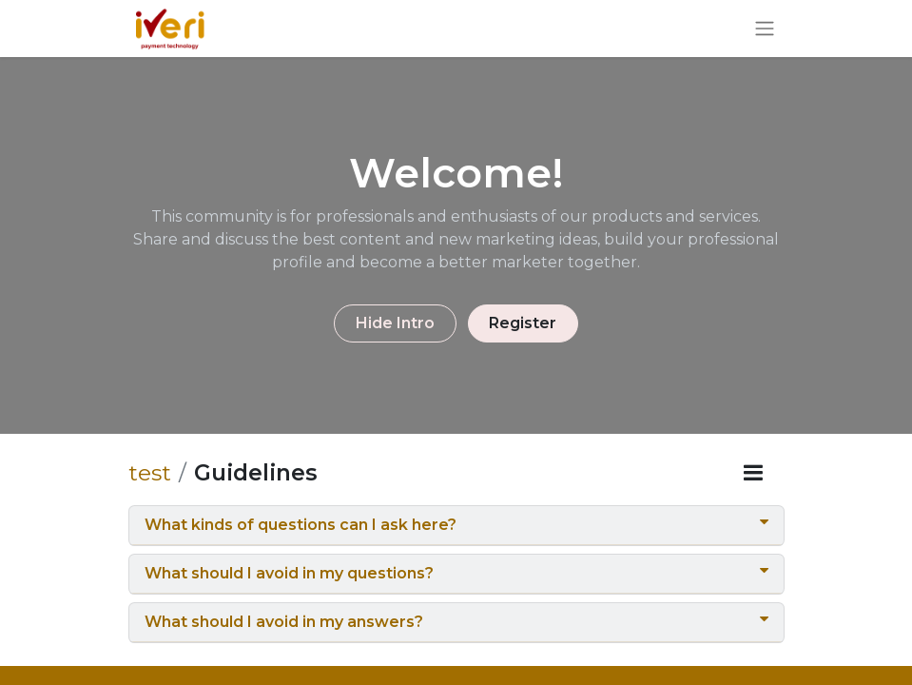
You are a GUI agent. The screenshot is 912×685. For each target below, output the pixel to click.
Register (522, 323)
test (149, 472)
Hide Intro (395, 323)
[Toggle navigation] (765, 29)
